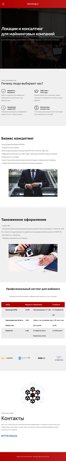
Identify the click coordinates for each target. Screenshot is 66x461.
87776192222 (9, 435)
